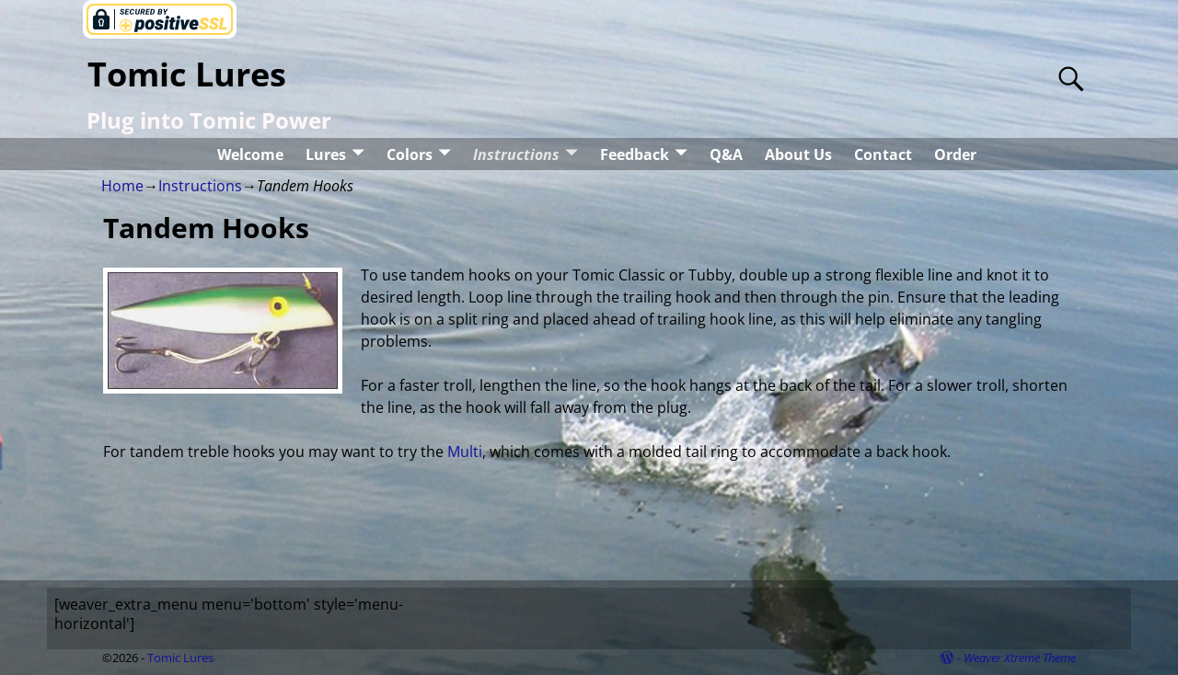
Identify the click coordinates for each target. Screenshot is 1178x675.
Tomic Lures (186, 74)
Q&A (726, 154)
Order (955, 154)
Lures (326, 154)
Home (122, 186)
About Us (798, 154)
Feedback (634, 154)
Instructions (516, 154)
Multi (464, 451)
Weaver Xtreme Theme (1020, 657)
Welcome (250, 154)
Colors (410, 154)
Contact (883, 154)
